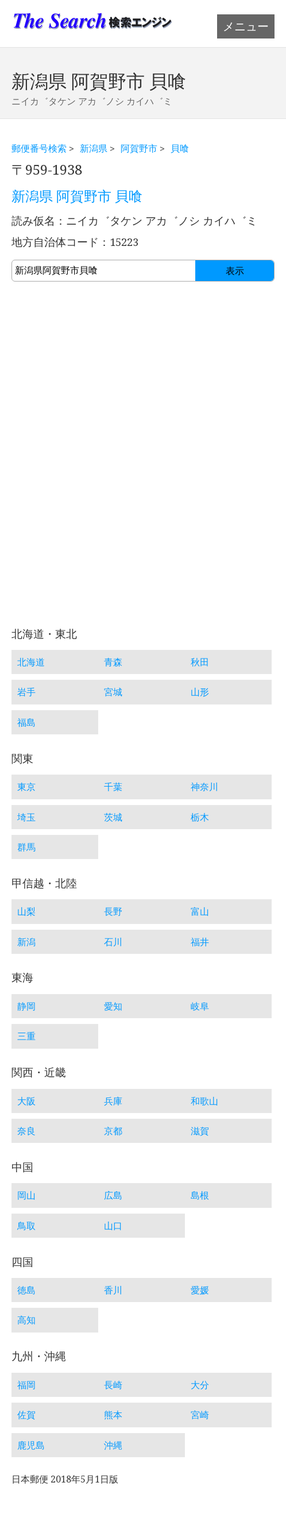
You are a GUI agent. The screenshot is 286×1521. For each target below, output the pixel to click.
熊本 (113, 1415)
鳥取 (26, 1225)
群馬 (26, 847)
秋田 (200, 662)
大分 (200, 1385)
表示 (235, 271)
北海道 (31, 662)
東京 (26, 786)
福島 (26, 722)
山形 (200, 692)
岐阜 (200, 1006)
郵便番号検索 (39, 148)
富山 (200, 911)
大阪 (26, 1101)
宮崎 (200, 1415)
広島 (113, 1195)
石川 (113, 942)
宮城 (113, 692)
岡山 (26, 1195)
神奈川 (204, 786)
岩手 (26, 692)
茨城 (113, 817)
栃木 (200, 817)
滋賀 (200, 1131)
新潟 (26, 942)
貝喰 (180, 148)
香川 (113, 1290)
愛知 (113, 1006)
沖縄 (113, 1445)
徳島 (26, 1290)
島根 (200, 1195)
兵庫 (113, 1101)
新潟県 (93, 148)
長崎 (113, 1385)
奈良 (26, 1131)
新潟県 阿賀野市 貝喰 (76, 196)
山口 (113, 1225)
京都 (113, 1131)
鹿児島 (31, 1445)
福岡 (26, 1385)
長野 (113, 911)
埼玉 (26, 817)
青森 (113, 662)
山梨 (26, 911)
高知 (26, 1320)
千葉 (113, 786)
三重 (26, 1036)
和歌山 (204, 1101)
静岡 (26, 1006)
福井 (200, 942)
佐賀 (26, 1415)
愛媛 (200, 1290)
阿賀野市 (139, 148)
